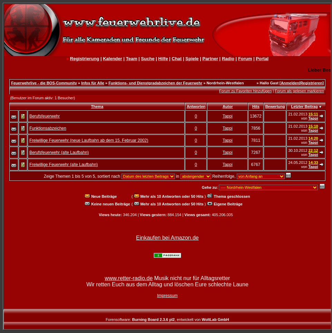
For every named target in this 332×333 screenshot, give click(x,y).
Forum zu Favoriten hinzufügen (245, 91)
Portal (262, 58)
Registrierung (84, 58)
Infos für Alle (92, 83)
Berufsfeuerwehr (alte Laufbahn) (59, 152)
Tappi (228, 116)
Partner (210, 58)
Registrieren (311, 83)
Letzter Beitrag (304, 106)
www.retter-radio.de (129, 278)
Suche (148, 58)
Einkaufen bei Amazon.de (167, 238)
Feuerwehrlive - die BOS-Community (44, 83)
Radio (228, 58)
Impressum (167, 295)
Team (131, 58)
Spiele (191, 58)
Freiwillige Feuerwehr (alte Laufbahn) (63, 164)
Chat (177, 58)
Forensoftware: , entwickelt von (167, 319)
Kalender (112, 58)
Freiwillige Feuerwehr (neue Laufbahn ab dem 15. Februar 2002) (88, 140)
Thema (97, 106)
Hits (256, 106)
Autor (228, 106)
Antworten (196, 106)
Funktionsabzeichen (47, 128)
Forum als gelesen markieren (299, 91)
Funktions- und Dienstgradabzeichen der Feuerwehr (155, 83)
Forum (245, 58)
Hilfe (163, 58)
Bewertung (275, 106)
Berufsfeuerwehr (44, 116)
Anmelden (290, 83)
